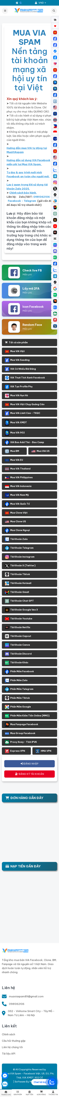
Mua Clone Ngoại (17, 530)
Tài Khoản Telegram (19, 548)
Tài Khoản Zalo (16, 539)
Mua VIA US (40, 451)
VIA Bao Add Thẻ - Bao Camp (24, 442)
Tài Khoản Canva (17, 645)
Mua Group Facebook (20, 733)
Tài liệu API (8, 1053)
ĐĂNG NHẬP (29, 763)
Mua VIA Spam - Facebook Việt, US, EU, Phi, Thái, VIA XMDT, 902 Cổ (29, 1075)
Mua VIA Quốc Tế (17, 504)
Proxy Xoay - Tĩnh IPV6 (21, 742)
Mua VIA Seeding (17, 360)
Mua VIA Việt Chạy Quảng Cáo (25, 404)
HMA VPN (43, 751)
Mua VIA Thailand (18, 468)
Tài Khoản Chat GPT (19, 601)
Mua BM (12, 451)
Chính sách (8, 1034)
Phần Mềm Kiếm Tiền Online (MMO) (27, 715)
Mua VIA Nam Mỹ (17, 495)
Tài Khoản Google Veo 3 (21, 610)
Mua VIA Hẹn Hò (16, 396)
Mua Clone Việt (16, 512)
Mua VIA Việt (15, 351)
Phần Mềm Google (18, 707)
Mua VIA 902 (15, 433)
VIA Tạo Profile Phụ (18, 387)
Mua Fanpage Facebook (21, 725)
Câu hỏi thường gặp (13, 1040)
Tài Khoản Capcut (18, 636)
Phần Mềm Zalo (16, 680)
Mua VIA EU (14, 460)
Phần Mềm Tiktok (17, 698)
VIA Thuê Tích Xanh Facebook (25, 378)
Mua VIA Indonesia (18, 486)
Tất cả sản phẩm (16, 342)
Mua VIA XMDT (16, 422)
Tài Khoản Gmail (17, 592)
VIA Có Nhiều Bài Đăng (20, 369)
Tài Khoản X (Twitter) (20, 566)
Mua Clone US (15, 521)
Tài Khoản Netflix (17, 627)
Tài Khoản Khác (16, 663)
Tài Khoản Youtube (18, 618)
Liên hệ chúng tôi (12, 1047)
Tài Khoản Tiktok (17, 574)
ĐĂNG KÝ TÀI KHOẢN (29, 773)
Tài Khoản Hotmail (18, 583)
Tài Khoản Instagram (19, 557)
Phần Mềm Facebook (19, 672)
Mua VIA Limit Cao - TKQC (22, 413)
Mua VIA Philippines (19, 477)
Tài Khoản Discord (18, 654)
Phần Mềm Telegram (19, 689)
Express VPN (15, 751)
